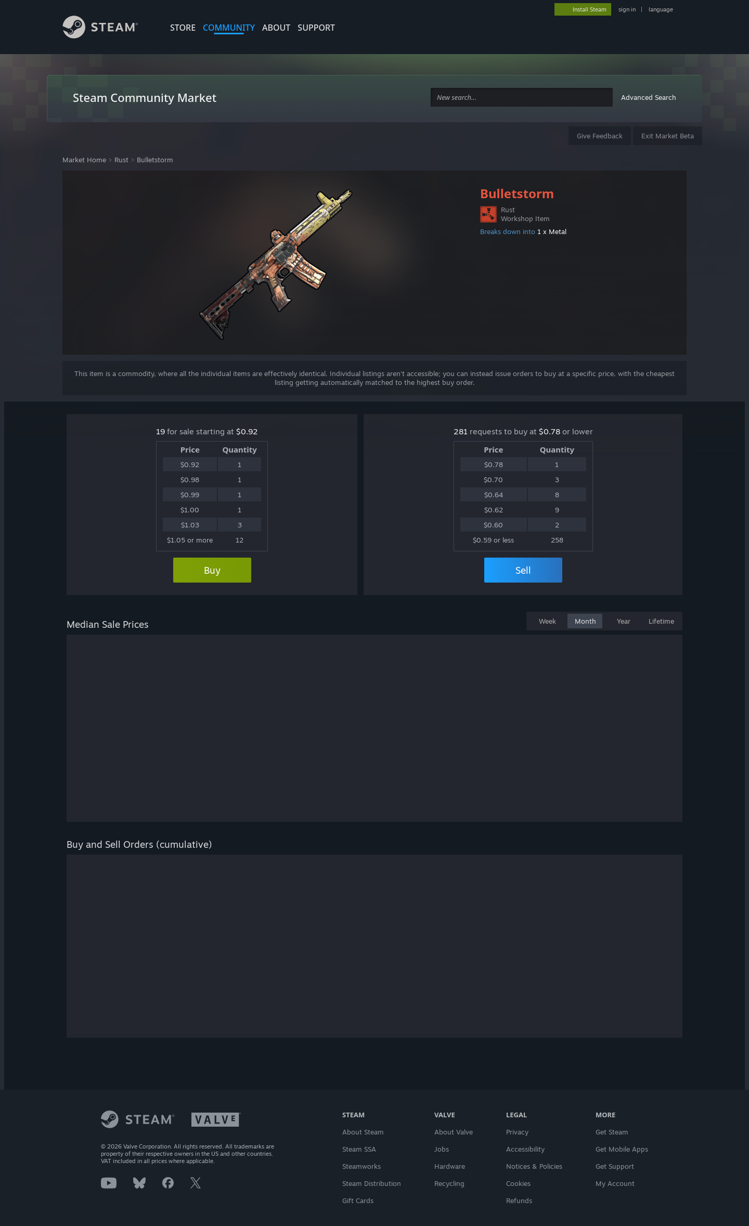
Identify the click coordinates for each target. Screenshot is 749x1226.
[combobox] (521, 97)
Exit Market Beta (667, 136)
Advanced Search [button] (648, 97)
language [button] (661, 9)
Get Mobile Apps (622, 1149)
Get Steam (612, 1132)
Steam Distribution (371, 1183)
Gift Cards (357, 1200)
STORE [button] (183, 27)
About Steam (363, 1132)
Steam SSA (359, 1149)
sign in (627, 9)
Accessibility (525, 1149)
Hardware (449, 1166)
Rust (121, 160)
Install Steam (589, 9)
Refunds (519, 1200)
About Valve (453, 1132)
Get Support (615, 1166)
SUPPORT (316, 27)
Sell (523, 570)
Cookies (518, 1183)
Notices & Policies (534, 1166)
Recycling (449, 1183)
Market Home (84, 160)
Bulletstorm (155, 160)
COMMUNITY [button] (229, 27)
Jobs (441, 1149)
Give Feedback (600, 136)
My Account (615, 1183)
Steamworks (361, 1166)
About (276, 27)
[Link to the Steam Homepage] (108, 29)
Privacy (517, 1132)
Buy (212, 570)
